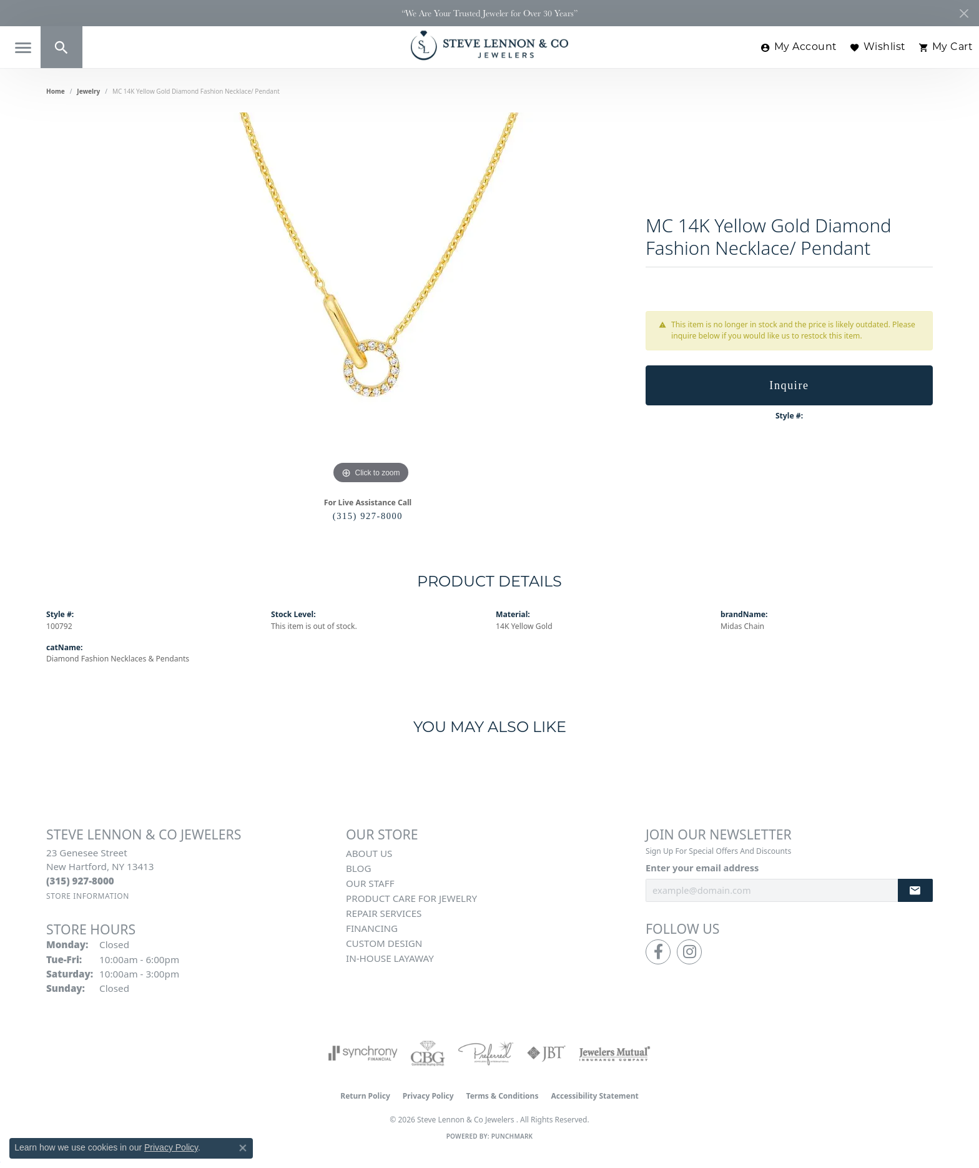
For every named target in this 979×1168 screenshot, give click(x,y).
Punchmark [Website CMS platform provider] (512, 1136)
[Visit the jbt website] (546, 1053)
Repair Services (383, 913)
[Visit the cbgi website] (427, 1053)
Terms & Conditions (502, 1096)
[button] (61, 47)
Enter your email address (702, 867)
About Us (369, 853)
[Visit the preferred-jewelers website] (486, 1053)
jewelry (88, 91)
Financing (372, 928)
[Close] (964, 13)
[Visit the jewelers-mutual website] (615, 1053)
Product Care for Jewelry (411, 898)
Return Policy (365, 1096)
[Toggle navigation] (23, 48)
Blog (358, 868)
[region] (371, 299)
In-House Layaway (390, 958)
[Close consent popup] (243, 1148)
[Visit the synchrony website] (363, 1053)
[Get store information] (87, 896)
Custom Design (384, 943)
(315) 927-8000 (368, 516)
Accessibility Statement (594, 1096)
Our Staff (370, 883)
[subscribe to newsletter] (915, 890)
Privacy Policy (428, 1096)
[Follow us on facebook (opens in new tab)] (658, 951)
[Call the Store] (80, 880)
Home (55, 91)
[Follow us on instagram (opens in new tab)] (689, 951)
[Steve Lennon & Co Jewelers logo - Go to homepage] (489, 45)
